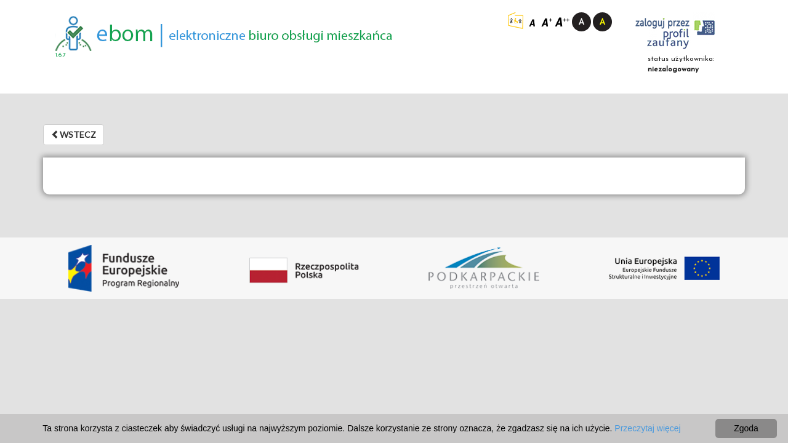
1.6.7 (60, 55)
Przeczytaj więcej (647, 428)
